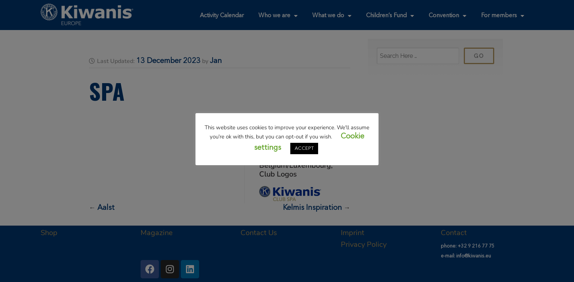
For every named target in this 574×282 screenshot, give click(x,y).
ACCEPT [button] (304, 148)
